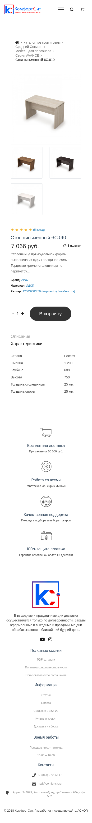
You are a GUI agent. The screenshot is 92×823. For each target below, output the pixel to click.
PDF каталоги (46, 659)
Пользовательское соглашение (46, 675)
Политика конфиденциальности (46, 667)
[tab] (46, 336)
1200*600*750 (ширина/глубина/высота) (49, 291)
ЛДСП (30, 285)
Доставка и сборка (46, 726)
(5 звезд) (39, 229)
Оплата (46, 703)
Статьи (46, 695)
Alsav (24, 280)
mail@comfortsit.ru (49, 783)
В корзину (50, 313)
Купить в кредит (46, 718)
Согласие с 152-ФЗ (46, 711)
